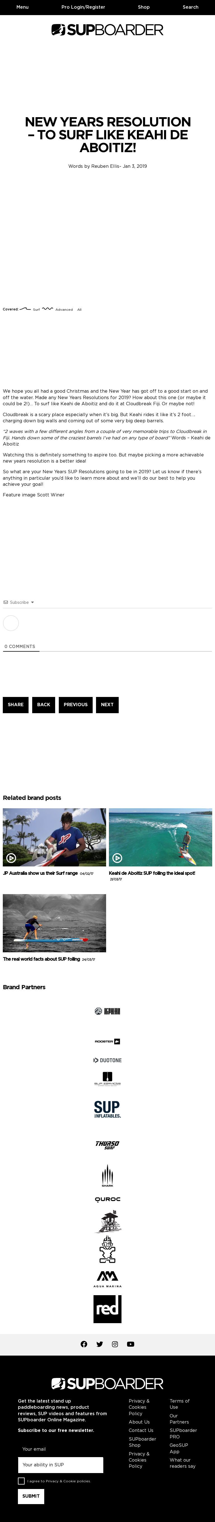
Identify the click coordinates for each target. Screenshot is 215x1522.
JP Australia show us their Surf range (48, 873)
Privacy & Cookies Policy (139, 1407)
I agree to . (59, 1481)
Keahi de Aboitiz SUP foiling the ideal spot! (152, 876)
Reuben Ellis (105, 166)
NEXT (107, 705)
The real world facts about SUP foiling (49, 959)
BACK (43, 705)
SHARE (16, 705)
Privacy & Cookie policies (68, 1481)
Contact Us (141, 1431)
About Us (139, 1422)
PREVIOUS (76, 705)
